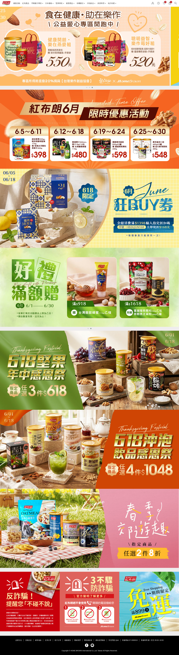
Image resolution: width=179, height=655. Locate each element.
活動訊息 (28, 640)
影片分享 (58, 640)
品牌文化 (18, 640)
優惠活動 (16, 3)
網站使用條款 (100, 640)
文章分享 (48, 640)
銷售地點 (38, 640)
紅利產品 (25, 3)
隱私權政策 (88, 640)
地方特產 (111, 3)
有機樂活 (80, 3)
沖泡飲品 (90, 3)
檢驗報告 (67, 640)
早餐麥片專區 (36, 3)
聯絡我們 (77, 640)
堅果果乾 (59, 3)
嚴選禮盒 (69, 3)
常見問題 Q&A (114, 640)
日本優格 (48, 3)
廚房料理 (100, 3)
